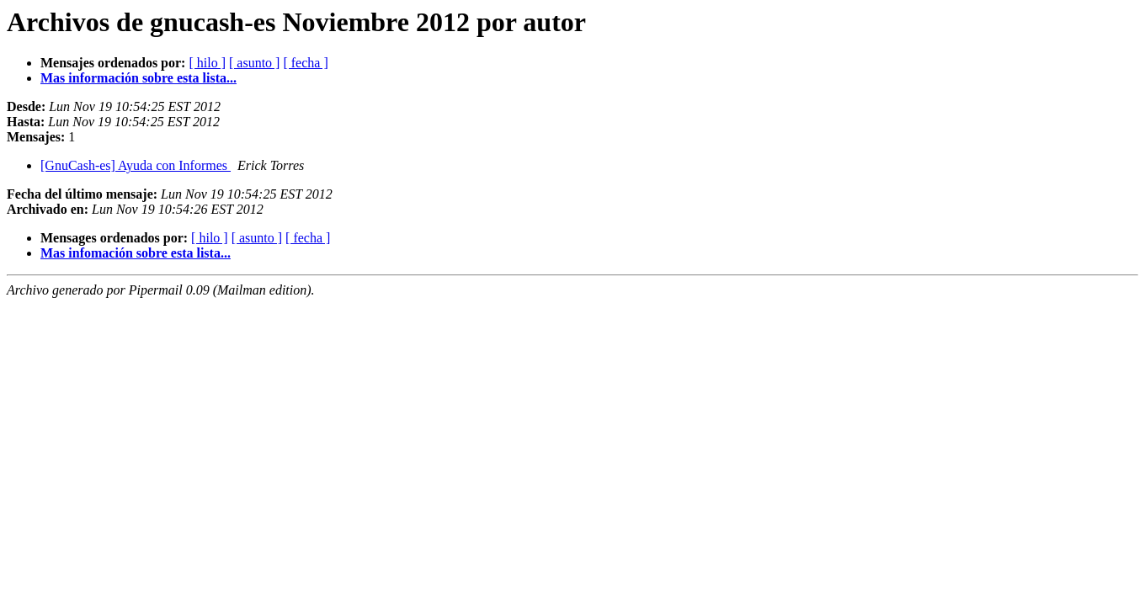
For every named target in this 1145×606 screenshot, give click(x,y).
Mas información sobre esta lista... (138, 78)
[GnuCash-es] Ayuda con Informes (135, 165)
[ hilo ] (207, 63)
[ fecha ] (305, 63)
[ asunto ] (254, 63)
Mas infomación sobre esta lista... (135, 253)
